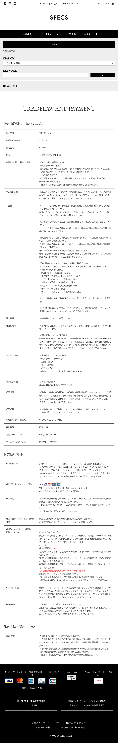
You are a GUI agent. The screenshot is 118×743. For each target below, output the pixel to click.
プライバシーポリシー (53, 723)
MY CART (103, 3)
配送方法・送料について (47, 727)
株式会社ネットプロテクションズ (74, 561)
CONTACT (90, 34)
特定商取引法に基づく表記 (73, 727)
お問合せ (36, 723)
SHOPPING (44, 34)
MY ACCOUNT (59, 44)
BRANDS (26, 34)
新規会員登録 (9, 51)
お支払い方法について (76, 723)
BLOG (60, 34)
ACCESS (73, 34)
